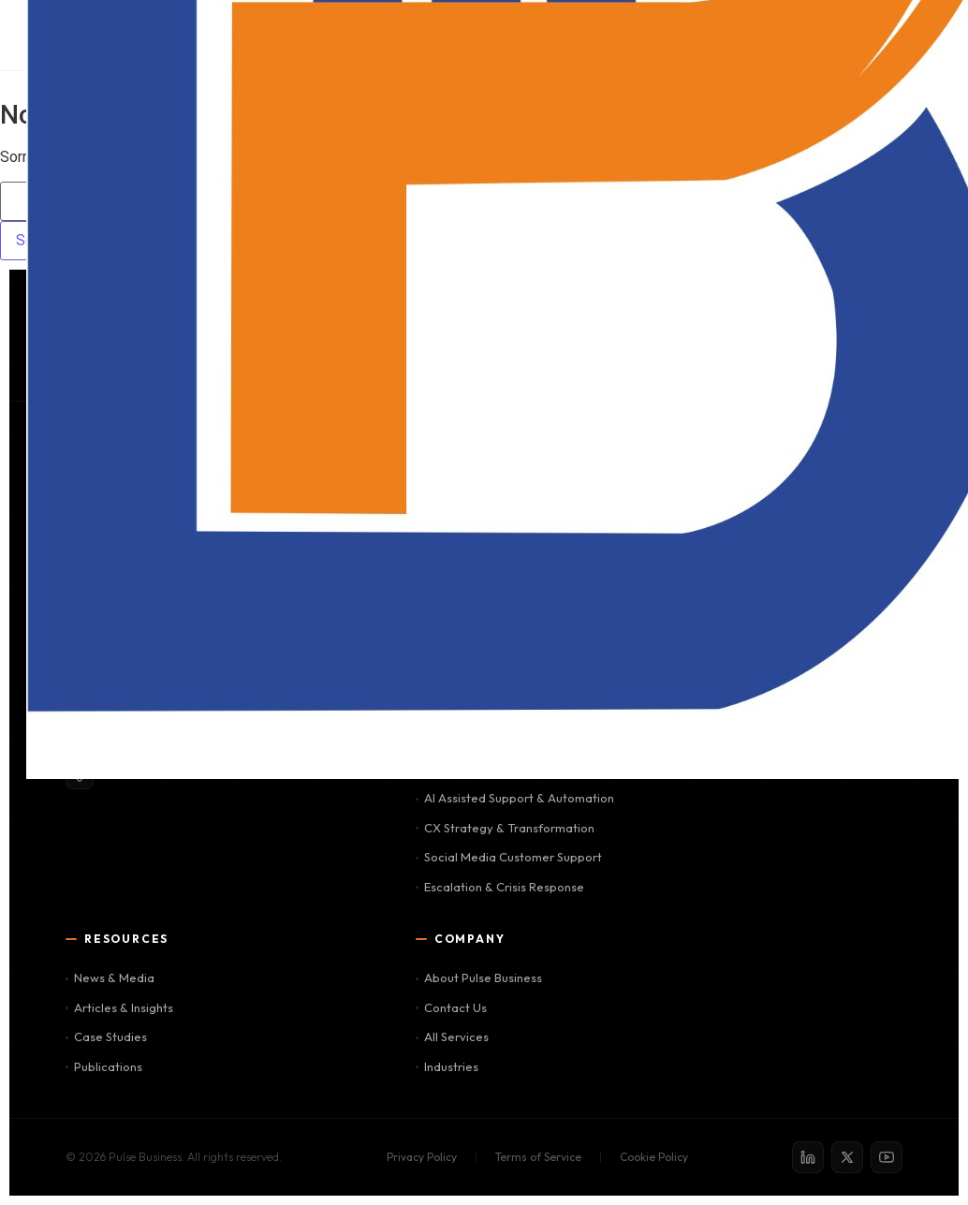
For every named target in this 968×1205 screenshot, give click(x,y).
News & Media (110, 977)
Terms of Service (538, 1157)
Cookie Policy (654, 1157)
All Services (452, 1036)
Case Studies (106, 1036)
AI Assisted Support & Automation (515, 797)
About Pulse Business (479, 977)
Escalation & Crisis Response (500, 886)
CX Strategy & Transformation (505, 827)
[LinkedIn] (808, 1157)
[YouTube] (886, 1157)
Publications (104, 1066)
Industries (447, 1066)
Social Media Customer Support (509, 856)
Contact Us (451, 1007)
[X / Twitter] (847, 1157)
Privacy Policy (422, 1157)
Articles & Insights (119, 1007)
